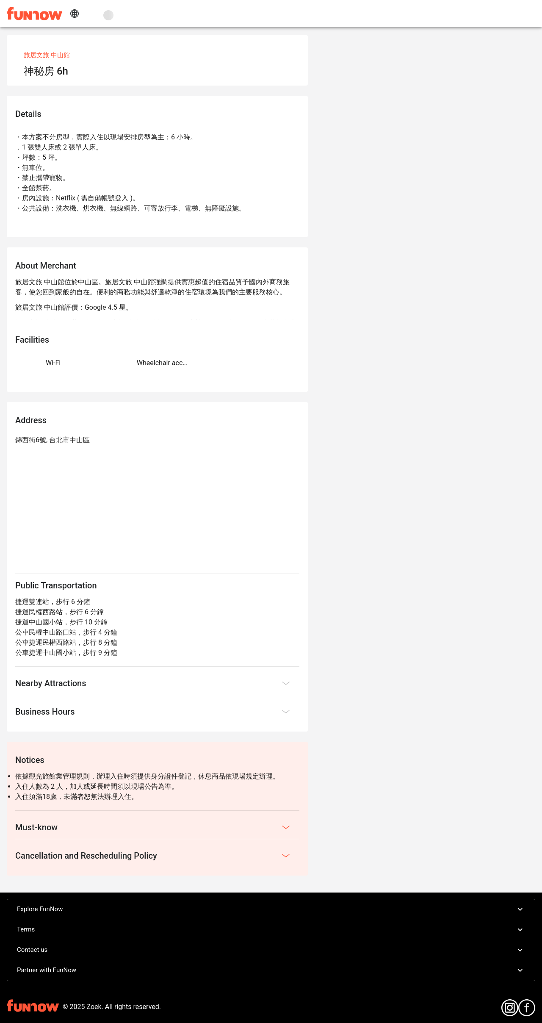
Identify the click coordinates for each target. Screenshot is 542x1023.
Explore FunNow (271, 909)
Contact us (271, 950)
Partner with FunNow (271, 970)
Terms (271, 930)
